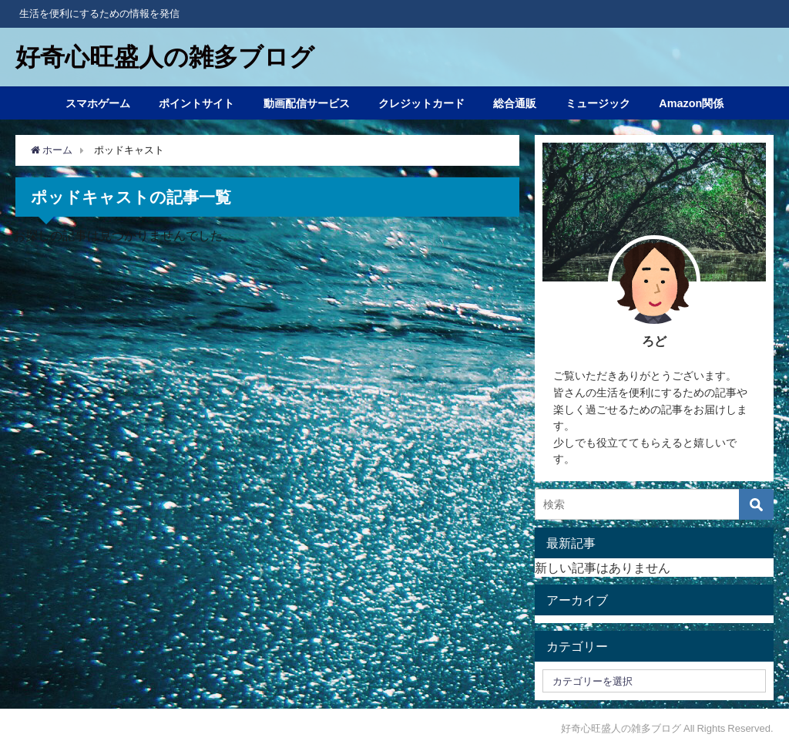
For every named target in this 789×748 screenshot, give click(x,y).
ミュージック (598, 103)
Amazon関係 (691, 103)
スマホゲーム (97, 103)
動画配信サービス (307, 103)
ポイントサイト (196, 103)
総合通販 (514, 103)
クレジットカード (421, 103)
